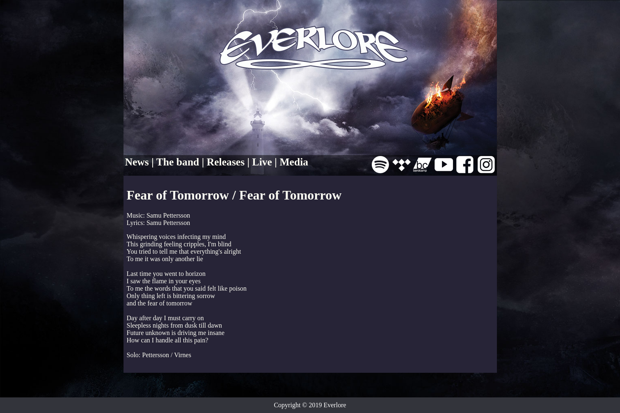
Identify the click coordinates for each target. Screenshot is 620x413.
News (137, 162)
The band (177, 162)
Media (293, 162)
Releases (226, 162)
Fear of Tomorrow (178, 195)
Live (262, 162)
